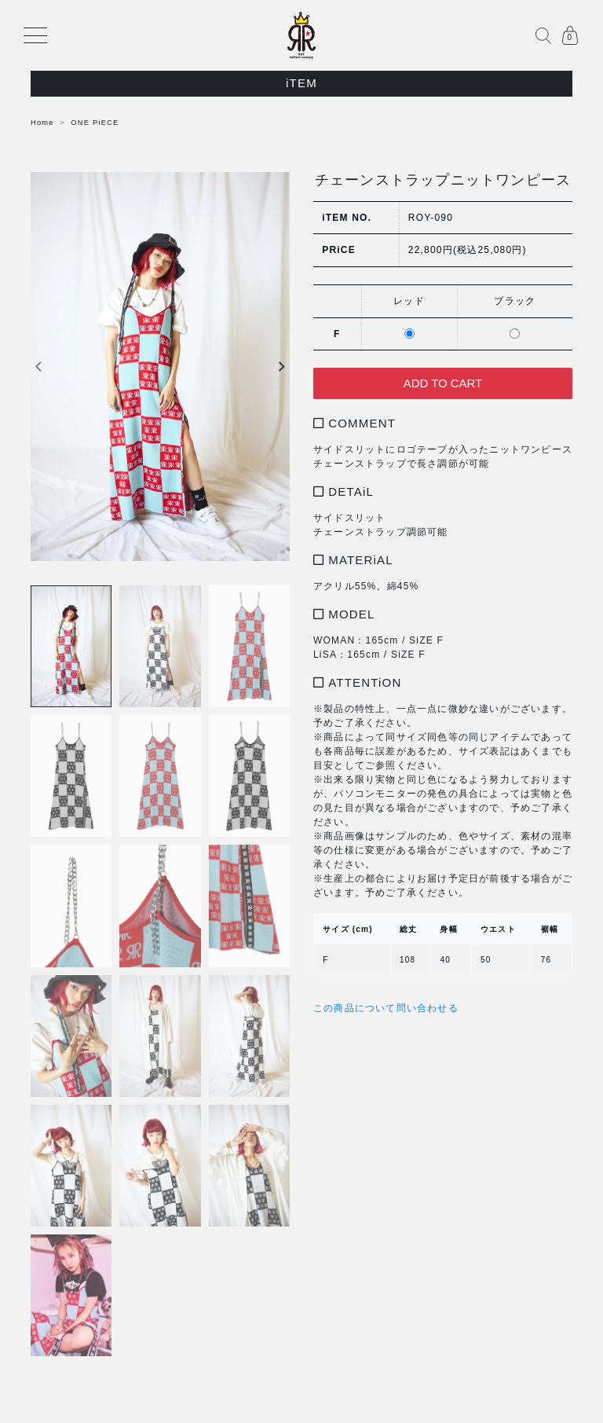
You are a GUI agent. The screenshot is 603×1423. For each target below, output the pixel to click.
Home (42, 123)
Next (282, 367)
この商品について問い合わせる (386, 1008)
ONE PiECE (95, 123)
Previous (38, 367)
